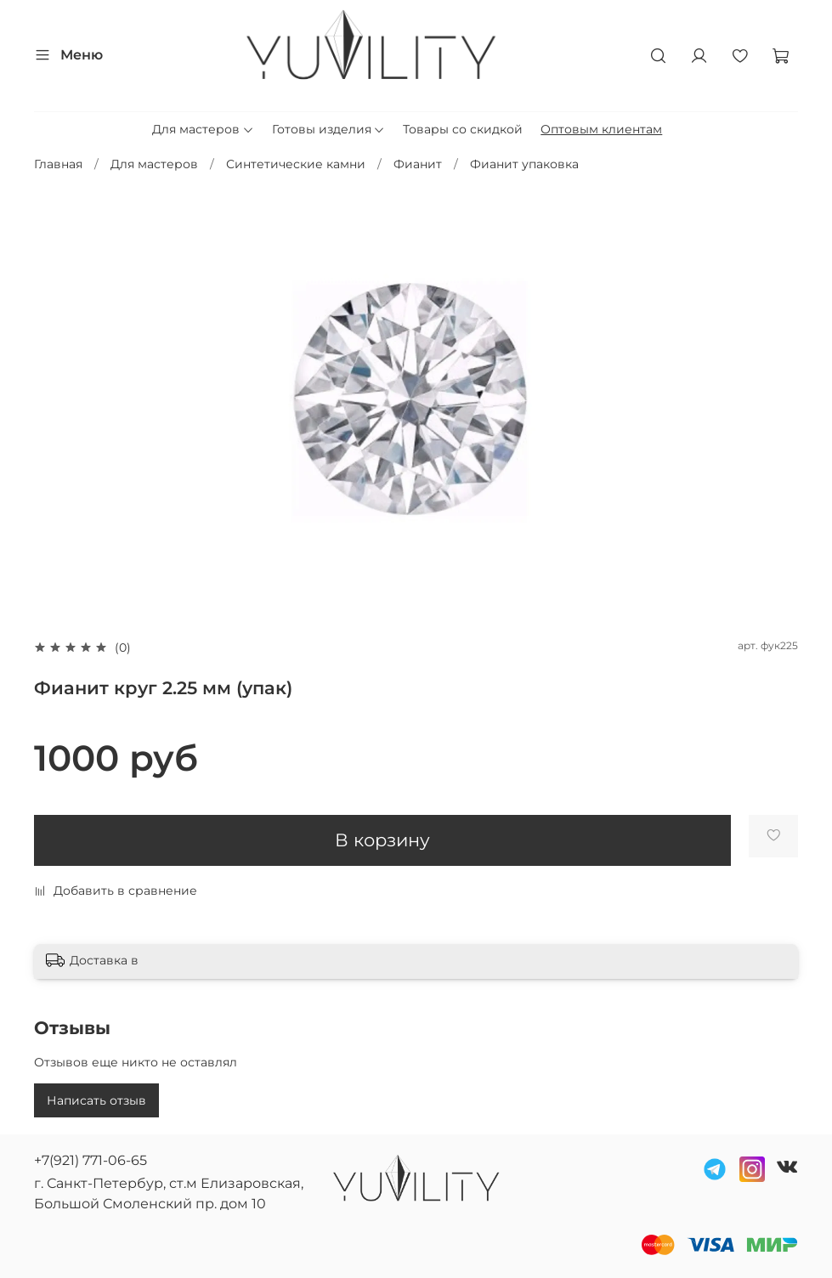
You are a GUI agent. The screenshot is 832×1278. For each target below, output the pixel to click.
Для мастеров (203, 129)
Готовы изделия (329, 129)
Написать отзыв (96, 1100)
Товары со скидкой (463, 129)
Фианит (417, 164)
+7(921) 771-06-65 (90, 1160)
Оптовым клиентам (601, 129)
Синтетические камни (295, 164)
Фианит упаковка (524, 164)
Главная (58, 164)
